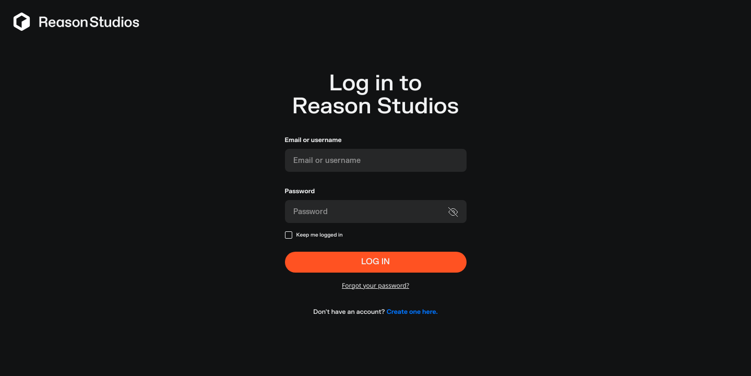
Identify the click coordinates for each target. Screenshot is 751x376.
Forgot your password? (375, 285)
